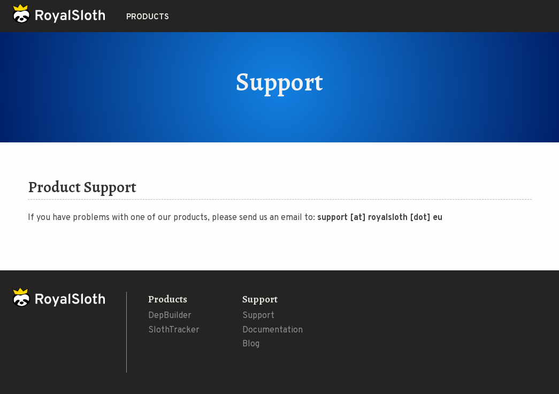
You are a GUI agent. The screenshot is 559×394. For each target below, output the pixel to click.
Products (147, 17)
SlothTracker (174, 330)
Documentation (272, 330)
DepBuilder (170, 315)
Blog (250, 344)
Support (258, 315)
